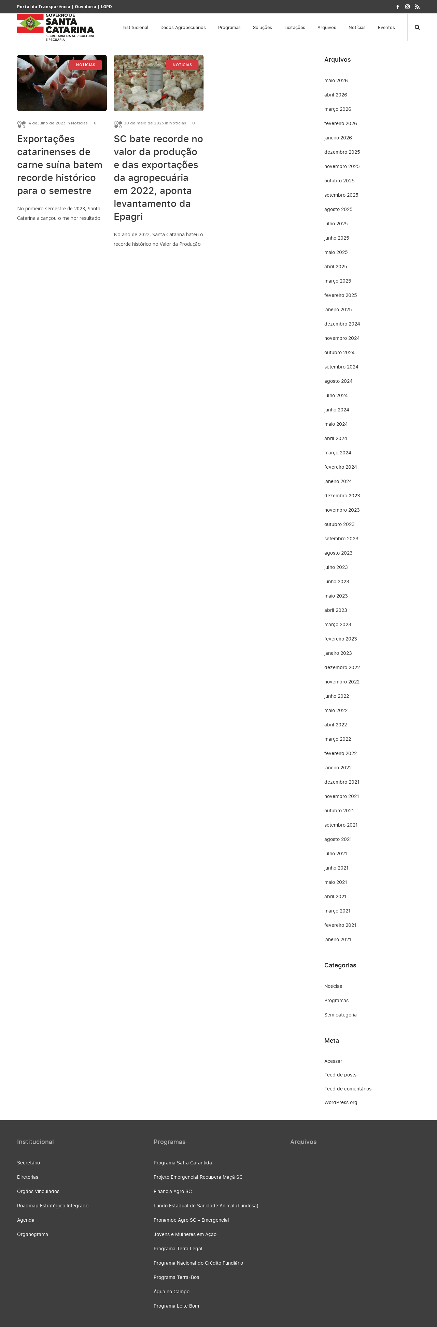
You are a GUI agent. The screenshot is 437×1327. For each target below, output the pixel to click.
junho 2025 (336, 238)
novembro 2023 (342, 510)
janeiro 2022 (338, 767)
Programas (336, 1000)
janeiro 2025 (338, 309)
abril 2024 (335, 438)
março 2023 (337, 624)
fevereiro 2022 (340, 753)
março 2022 (337, 739)
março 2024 (337, 452)
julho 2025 (336, 223)
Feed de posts (340, 1074)
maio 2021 (335, 882)
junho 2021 (336, 867)
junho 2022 (336, 696)
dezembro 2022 (342, 667)
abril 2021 (335, 896)
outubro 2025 (339, 180)
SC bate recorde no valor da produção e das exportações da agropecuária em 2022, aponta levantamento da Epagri (158, 177)
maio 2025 (336, 252)
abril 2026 (335, 94)
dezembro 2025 (342, 152)
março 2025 (337, 280)
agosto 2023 (338, 552)
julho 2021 (335, 853)
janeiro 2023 (338, 653)
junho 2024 (336, 409)
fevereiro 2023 (340, 638)
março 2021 (337, 910)
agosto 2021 (338, 839)
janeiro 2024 (338, 481)
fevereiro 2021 (340, 925)
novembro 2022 (342, 681)
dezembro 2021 (342, 782)
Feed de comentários (347, 1088)
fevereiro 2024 (340, 467)
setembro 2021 (341, 824)
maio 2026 (336, 80)
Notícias (333, 986)
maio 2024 (336, 424)
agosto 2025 (338, 209)
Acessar (333, 1061)
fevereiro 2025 (340, 295)
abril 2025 (335, 266)
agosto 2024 (338, 381)
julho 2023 (336, 567)
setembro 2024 (341, 366)
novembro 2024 (342, 338)
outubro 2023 (339, 524)
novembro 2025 (342, 166)
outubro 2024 (339, 352)
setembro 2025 (341, 195)
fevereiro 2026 (340, 123)
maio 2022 (336, 710)
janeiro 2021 (337, 939)
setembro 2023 (341, 538)
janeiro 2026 (338, 137)
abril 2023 (335, 610)
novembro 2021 (341, 796)
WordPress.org (340, 1102)
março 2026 (337, 109)
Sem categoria (340, 1014)
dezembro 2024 (342, 323)
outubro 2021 (339, 810)
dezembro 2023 (342, 495)
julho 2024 (336, 395)
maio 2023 (336, 595)
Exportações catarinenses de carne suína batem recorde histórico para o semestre (59, 164)
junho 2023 (336, 581)
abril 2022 (335, 724)
